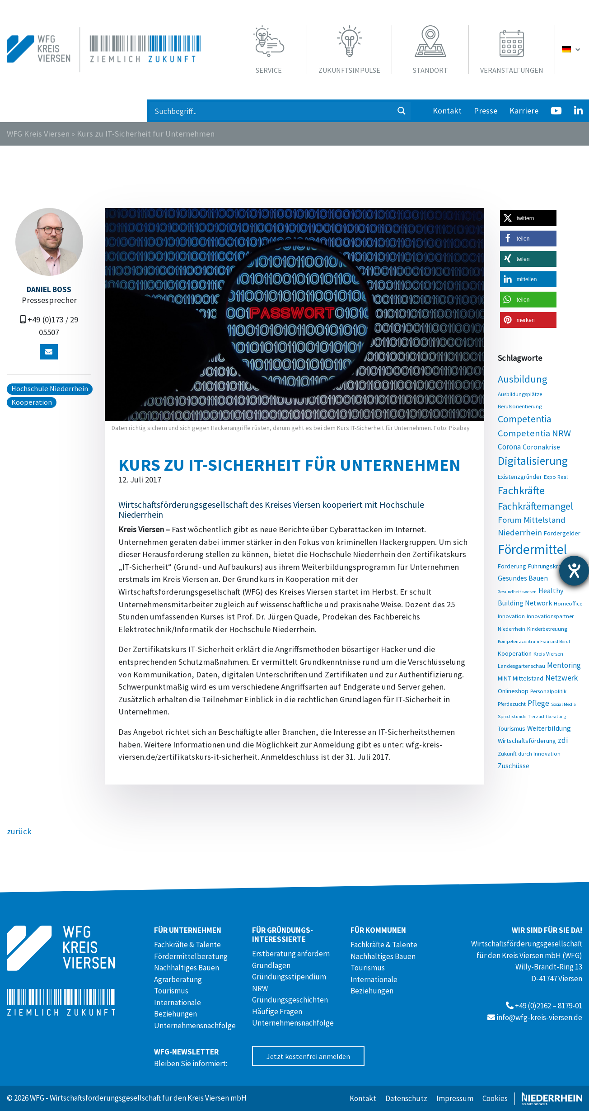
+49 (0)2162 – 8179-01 (548, 1006)
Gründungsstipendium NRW (289, 982)
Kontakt (447, 110)
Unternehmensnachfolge (195, 1026)
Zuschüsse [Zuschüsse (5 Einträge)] (513, 765)
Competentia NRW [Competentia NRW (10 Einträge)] (534, 433)
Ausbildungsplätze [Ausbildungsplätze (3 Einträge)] (520, 393)
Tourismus (171, 991)
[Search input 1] (271, 110)
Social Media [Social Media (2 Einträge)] (563, 704)
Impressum (454, 1098)
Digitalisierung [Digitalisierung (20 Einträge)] (533, 461)
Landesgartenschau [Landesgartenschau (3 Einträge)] (521, 665)
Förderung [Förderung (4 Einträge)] (512, 566)
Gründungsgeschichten (290, 1000)
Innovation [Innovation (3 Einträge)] (511, 615)
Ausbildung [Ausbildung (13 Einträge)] (522, 379)
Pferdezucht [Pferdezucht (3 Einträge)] (512, 703)
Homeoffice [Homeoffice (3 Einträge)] (568, 603)
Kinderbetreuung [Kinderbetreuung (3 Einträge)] (547, 628)
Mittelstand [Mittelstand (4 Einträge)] (528, 678)
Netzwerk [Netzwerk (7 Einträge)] (561, 677)
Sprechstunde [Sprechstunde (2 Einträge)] (512, 716)
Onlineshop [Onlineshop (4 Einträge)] (513, 691)
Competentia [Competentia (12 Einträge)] (525, 419)
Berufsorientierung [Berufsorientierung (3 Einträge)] (520, 406)
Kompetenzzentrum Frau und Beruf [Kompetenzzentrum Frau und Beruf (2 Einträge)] (534, 641)
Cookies (495, 1098)
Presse (485, 110)
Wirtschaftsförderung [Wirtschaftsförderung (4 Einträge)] (527, 741)
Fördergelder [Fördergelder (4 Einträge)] (562, 533)
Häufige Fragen (277, 1011)
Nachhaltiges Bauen (186, 968)
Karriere (524, 110)
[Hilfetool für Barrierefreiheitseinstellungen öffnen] (574, 571)
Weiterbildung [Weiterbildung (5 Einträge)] (549, 728)
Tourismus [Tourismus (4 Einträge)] (511, 728)
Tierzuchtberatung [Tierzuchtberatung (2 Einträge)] (547, 716)
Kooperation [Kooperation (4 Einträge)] (515, 653)
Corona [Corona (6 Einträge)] (509, 447)
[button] (528, 218)
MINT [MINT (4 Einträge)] (504, 678)
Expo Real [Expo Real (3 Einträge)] (556, 476)
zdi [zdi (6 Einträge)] (563, 740)
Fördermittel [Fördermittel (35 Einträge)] (532, 549)
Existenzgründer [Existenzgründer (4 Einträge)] (520, 477)
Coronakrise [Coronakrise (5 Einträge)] (541, 446)
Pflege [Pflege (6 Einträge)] (538, 703)
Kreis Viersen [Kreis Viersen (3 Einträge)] (548, 653)
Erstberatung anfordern (291, 954)
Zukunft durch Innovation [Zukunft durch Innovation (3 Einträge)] (529, 753)
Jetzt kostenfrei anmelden (308, 1056)
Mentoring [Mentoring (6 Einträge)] (564, 665)
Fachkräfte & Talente (187, 945)
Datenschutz (406, 1098)
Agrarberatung (178, 979)
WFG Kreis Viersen (38, 133)
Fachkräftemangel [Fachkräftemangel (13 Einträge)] (535, 506)
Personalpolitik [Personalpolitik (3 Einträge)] (548, 691)
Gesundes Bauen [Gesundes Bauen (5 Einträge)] (523, 577)
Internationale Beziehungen (177, 1008)
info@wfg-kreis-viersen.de (539, 1017)
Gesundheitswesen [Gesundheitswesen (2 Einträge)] (517, 592)
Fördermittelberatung (191, 956)
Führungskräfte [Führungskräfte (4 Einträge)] (548, 566)
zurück (19, 831)
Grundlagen (271, 965)
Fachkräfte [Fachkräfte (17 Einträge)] (521, 490)
